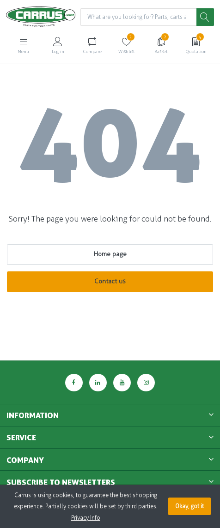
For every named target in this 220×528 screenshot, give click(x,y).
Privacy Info (85, 518)
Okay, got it (189, 506)
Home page (110, 254)
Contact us (110, 281)
